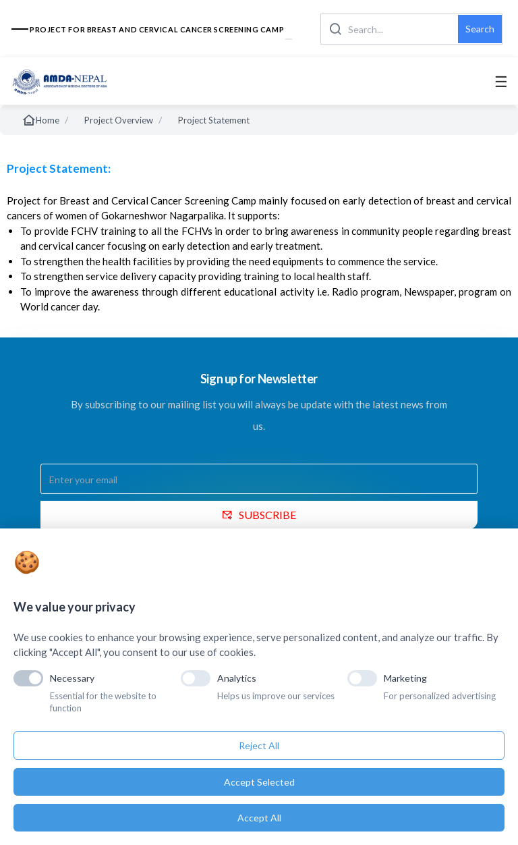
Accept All (259, 817)
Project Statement (214, 120)
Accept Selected (259, 782)
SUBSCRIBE (259, 514)
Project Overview (118, 120)
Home (40, 120)
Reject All (259, 745)
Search (479, 28)
